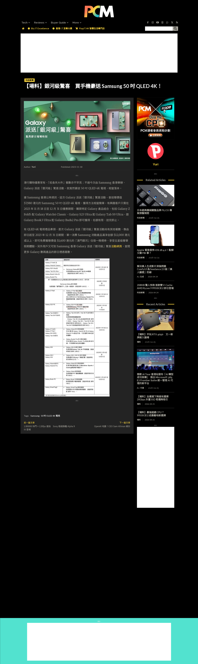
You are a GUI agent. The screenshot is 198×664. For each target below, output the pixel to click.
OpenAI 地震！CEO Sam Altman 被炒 (112, 426)
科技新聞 (29, 80)
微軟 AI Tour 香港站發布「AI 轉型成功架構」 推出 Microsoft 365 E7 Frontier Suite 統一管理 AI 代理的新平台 (155, 379)
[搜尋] (175, 28)
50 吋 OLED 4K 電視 (50, 415)
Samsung (34, 415)
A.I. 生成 (140, 276)
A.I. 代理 (140, 388)
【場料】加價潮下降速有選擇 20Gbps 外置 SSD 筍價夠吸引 (154, 398)
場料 (139, 342)
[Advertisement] (99, 52)
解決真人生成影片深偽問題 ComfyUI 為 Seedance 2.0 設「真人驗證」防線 (154, 269)
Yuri (34, 166)
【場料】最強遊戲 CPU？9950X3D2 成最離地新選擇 (151, 414)
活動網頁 (116, 246)
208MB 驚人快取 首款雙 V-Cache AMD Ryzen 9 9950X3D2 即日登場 (155, 287)
